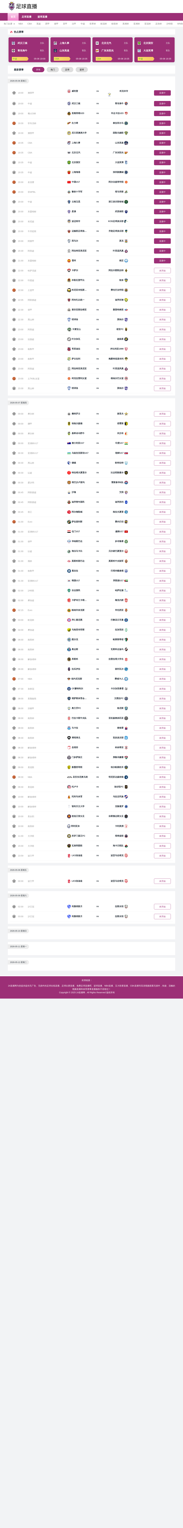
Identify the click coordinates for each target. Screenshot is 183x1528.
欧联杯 (114, 23)
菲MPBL (32, 192)
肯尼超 (31, 221)
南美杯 (31, 639)
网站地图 (119, 992)
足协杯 (158, 23)
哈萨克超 (32, 270)
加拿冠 (31, 689)
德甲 (56, 23)
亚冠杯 (147, 23)
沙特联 (169, 23)
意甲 (65, 23)
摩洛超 (31, 600)
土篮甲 (31, 290)
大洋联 (31, 836)
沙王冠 (31, 906)
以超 (30, 473)
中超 (83, 23)
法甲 (74, 23)
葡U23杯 (32, 113)
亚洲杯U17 (33, 443)
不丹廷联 (32, 231)
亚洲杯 (136, 23)
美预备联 (32, 698)
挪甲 (30, 423)
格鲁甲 (31, 349)
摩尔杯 (31, 414)
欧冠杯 (103, 23)
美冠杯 (31, 787)
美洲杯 (125, 23)
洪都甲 (31, 708)
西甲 (47, 23)
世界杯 (93, 23)
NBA (20, 23)
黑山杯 (31, 319)
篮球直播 (42, 16)
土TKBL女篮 (33, 378)
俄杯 (30, 561)
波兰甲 (31, 855)
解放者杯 (32, 659)
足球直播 (26, 16)
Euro (30, 522)
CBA (29, 23)
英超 (38, 23)
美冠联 (31, 767)
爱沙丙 (31, 482)
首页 (13, 16)
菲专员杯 (32, 123)
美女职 (31, 816)
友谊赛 (31, 182)
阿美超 (31, 251)
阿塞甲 (31, 241)
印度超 (31, 280)
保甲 (30, 310)
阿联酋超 (32, 300)
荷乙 (30, 512)
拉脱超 (31, 339)
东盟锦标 (32, 211)
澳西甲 (31, 93)
